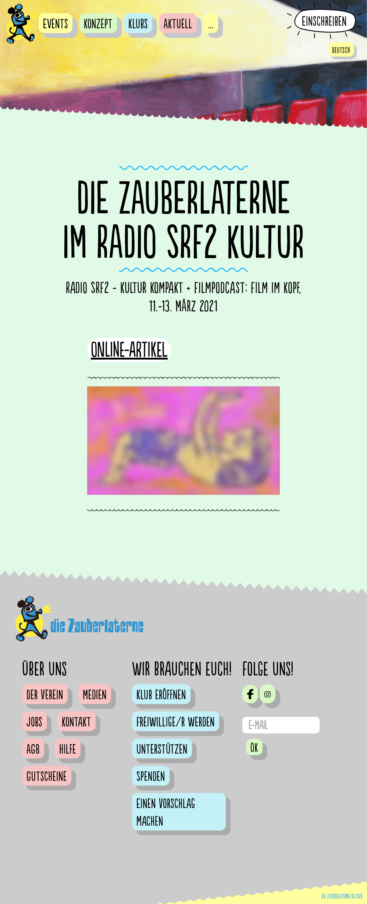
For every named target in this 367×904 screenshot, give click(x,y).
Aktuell (178, 24)
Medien (95, 695)
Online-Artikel (129, 350)
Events (55, 24)
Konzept (98, 24)
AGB (33, 749)
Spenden (150, 777)
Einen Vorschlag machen (165, 812)
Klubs (138, 24)
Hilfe (67, 749)
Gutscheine (46, 777)
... (211, 24)
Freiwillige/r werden (175, 722)
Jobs (34, 722)
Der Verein (44, 695)
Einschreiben (324, 21)
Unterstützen (162, 749)
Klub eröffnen (161, 695)
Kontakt (76, 722)
